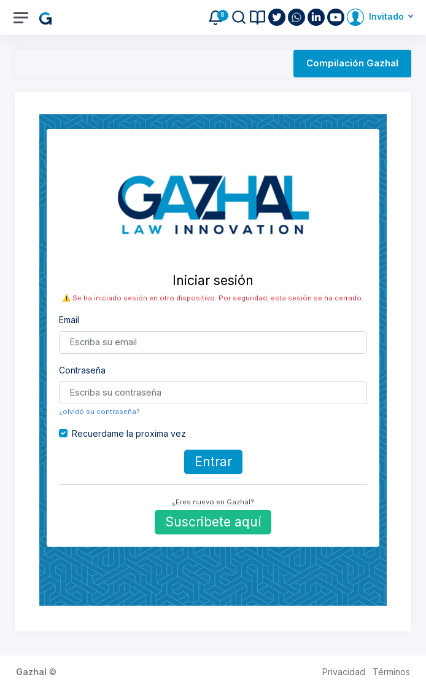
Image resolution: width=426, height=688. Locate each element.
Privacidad (343, 671)
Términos (391, 671)
